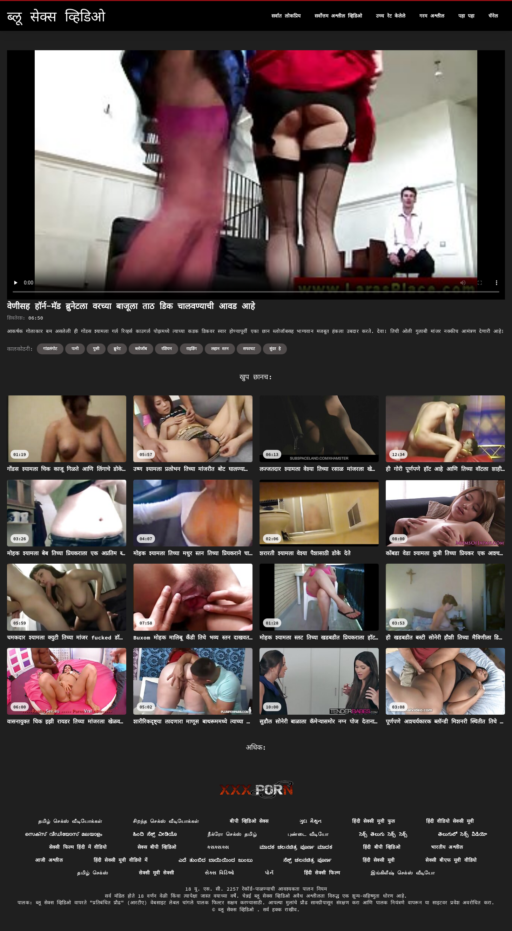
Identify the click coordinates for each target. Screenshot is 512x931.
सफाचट (249, 348)
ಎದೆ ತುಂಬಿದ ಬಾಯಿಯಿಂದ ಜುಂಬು (215, 860)
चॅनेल (493, 16)
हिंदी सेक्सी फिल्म (322, 873)
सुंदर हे (275, 348)
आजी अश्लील (49, 860)
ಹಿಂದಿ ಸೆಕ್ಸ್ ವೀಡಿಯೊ (155, 834)
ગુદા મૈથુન (310, 821)
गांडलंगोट (50, 348)
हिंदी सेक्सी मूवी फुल (373, 821)
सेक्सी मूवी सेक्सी (156, 873)
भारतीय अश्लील (447, 847)
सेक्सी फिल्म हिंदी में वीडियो (78, 847)
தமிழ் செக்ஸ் (92, 873)
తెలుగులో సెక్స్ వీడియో (462, 834)
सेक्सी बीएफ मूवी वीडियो (451, 860)
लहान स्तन (220, 348)
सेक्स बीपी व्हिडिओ (156, 847)
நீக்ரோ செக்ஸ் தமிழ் (232, 834)
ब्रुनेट (117, 348)
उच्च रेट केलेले (390, 16)
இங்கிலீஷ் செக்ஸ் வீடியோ (402, 873)
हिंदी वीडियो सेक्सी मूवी (450, 821)
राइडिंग (191, 348)
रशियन (166, 348)
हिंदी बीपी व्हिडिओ (381, 847)
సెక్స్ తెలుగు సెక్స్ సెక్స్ (383, 834)
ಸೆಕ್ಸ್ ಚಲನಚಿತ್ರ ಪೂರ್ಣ (307, 860)
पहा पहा (466, 16)
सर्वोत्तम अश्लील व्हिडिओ (338, 16)
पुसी (96, 348)
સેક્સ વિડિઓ (219, 873)
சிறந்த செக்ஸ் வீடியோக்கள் (166, 821)
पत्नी (75, 348)
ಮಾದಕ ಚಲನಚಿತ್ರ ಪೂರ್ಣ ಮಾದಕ (296, 847)
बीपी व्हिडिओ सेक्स (249, 821)
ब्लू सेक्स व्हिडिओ (237, 909)
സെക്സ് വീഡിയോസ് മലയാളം (63, 834)
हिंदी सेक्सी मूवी (379, 860)
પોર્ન (269, 873)
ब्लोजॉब (141, 348)
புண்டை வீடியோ (308, 834)
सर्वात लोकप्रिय (285, 16)
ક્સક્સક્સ (218, 847)
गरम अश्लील (431, 16)
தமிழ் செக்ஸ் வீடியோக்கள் (70, 821)
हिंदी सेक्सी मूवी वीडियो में (121, 860)
